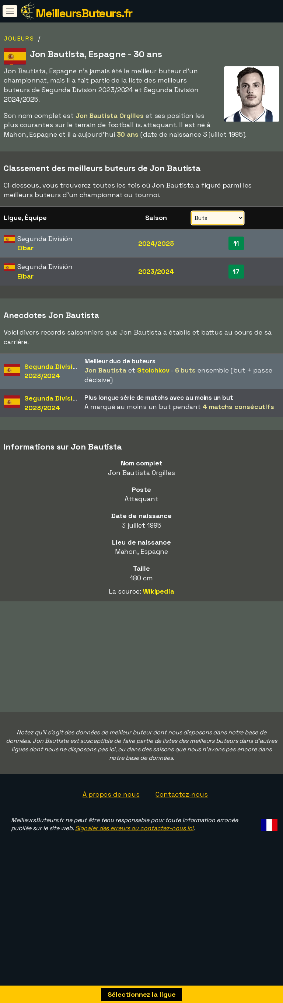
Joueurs (19, 38)
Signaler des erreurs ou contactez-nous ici (134, 849)
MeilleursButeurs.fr (84, 13)
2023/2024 (156, 271)
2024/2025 (156, 243)
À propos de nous (111, 814)
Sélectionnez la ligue (142, 994)
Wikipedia (158, 591)
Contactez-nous (182, 814)
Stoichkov (153, 370)
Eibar (25, 248)
